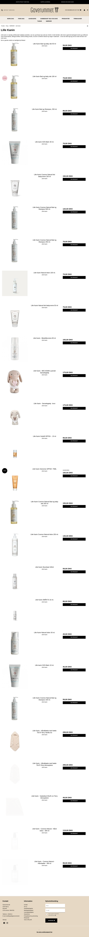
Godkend (50, 920)
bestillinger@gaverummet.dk (12, 916)
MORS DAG (10, 18)
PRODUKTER (66, 18)
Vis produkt (74, 48)
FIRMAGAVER (78, 18)
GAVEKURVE (32, 18)
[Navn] (55, 905)
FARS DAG (21, 18)
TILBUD (39, 21)
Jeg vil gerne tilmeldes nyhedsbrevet (56, 914)
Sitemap (4, 919)
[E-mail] (55, 910)
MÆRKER (49, 21)
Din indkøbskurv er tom (73, 10)
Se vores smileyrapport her (44, 932)
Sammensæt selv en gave (49, 18)
